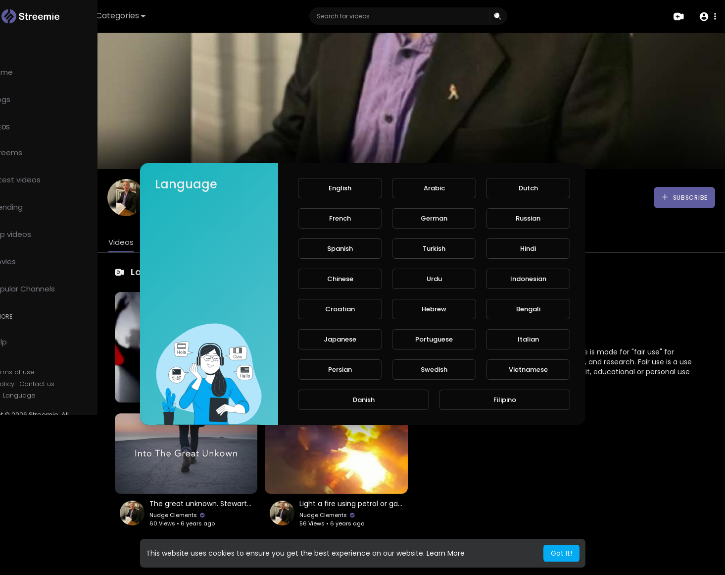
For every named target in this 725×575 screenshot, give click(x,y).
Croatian (340, 309)
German (434, 218)
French (340, 218)
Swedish (434, 369)
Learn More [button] (446, 553)
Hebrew (434, 309)
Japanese (340, 339)
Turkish (434, 248)
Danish (364, 399)
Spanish (340, 248)
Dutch (528, 188)
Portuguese (434, 339)
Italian (528, 339)
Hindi (528, 248)
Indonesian (528, 279)
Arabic (434, 188)
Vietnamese (528, 369)
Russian (528, 218)
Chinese (340, 279)
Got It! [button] (561, 553)
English (340, 188)
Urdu (434, 279)
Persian (340, 369)
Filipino (504, 399)
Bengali (528, 309)
